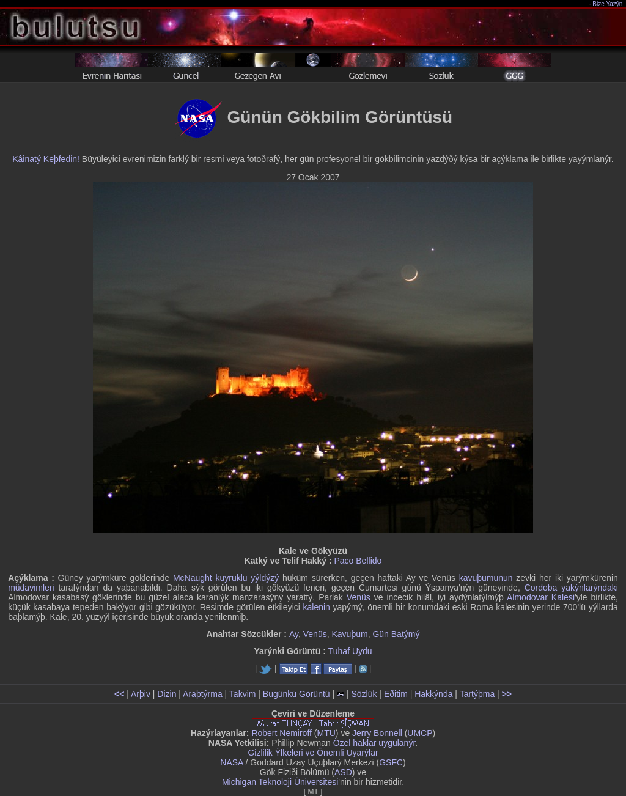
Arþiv (140, 694)
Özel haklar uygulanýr (374, 743)
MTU (326, 733)
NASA (231, 762)
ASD (343, 772)
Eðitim (396, 694)
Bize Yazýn (608, 4)
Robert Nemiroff (281, 733)
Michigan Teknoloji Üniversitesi (280, 782)
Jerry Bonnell (377, 733)
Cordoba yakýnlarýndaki (571, 587)
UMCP (419, 733)
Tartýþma (477, 694)
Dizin (166, 694)
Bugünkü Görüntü (296, 694)
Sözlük (364, 694)
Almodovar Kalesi (541, 597)
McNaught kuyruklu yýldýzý (226, 578)
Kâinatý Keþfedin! (45, 159)
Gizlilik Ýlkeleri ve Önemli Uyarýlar (313, 752)
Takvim (242, 694)
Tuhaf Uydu (350, 651)
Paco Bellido (357, 561)
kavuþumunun (486, 578)
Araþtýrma (203, 694)
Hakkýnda (433, 694)
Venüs (358, 597)
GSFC (391, 762)
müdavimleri (31, 587)
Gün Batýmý (395, 634)
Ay (293, 634)
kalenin (316, 607)
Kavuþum (349, 634)
